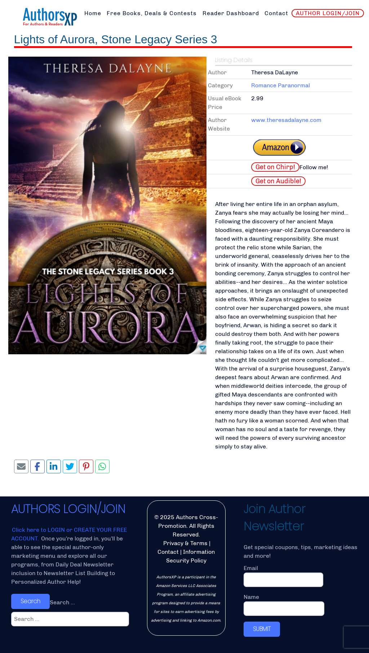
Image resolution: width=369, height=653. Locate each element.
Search (30, 601)
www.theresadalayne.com (286, 120)
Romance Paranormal (280, 85)
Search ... (62, 602)
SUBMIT (262, 629)
